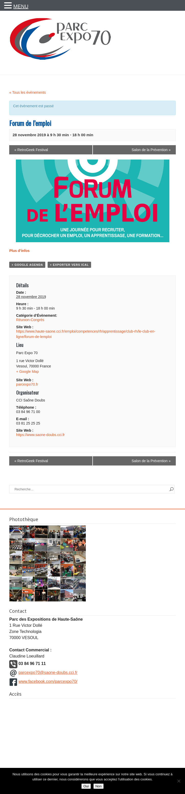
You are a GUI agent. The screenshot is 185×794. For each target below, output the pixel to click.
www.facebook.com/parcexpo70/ (47, 681)
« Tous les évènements (27, 92)
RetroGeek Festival (31, 150)
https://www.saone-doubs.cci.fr (40, 435)
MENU (20, 6)
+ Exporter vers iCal (69, 264)
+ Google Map (27, 371)
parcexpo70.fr (27, 384)
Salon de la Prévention (151, 150)
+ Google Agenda (27, 264)
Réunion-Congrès (30, 320)
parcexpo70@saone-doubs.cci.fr (48, 672)
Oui (86, 786)
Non (98, 786)
